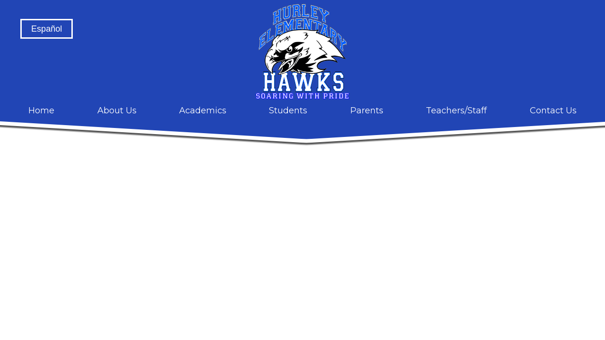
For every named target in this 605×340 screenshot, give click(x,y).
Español (46, 29)
